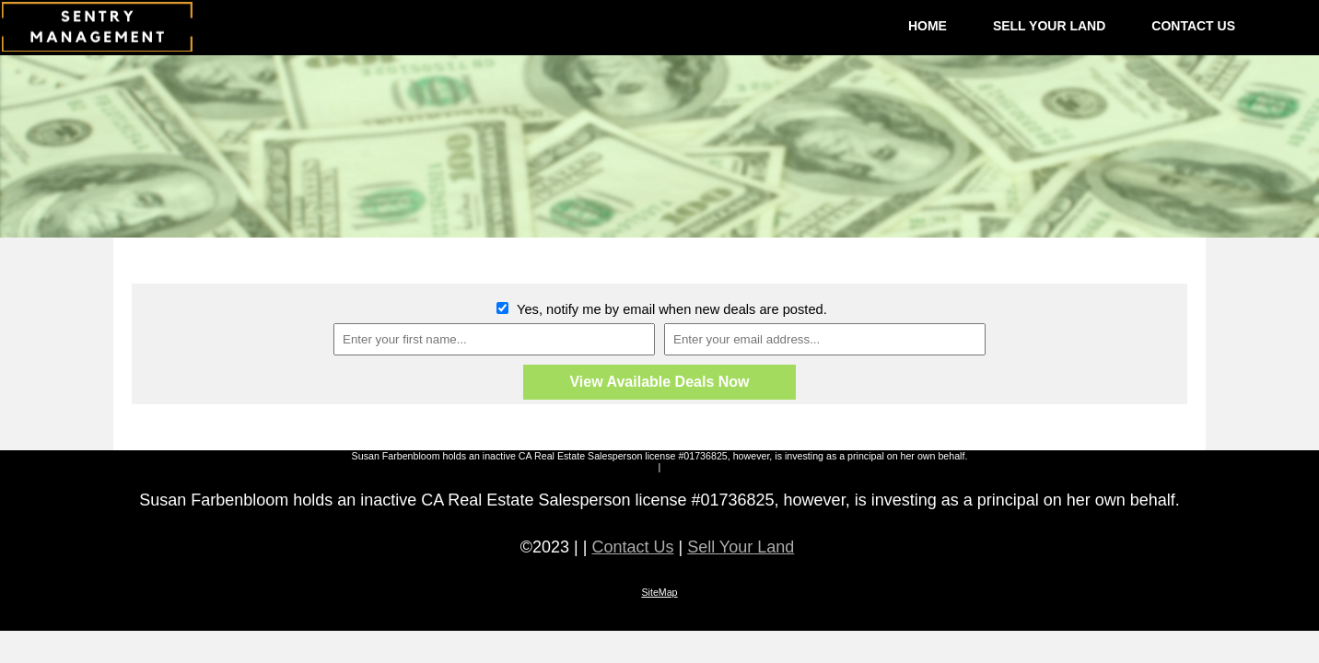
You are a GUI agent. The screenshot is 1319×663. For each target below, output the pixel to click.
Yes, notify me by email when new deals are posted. (670, 309)
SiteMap (659, 592)
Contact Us (632, 547)
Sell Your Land (740, 547)
